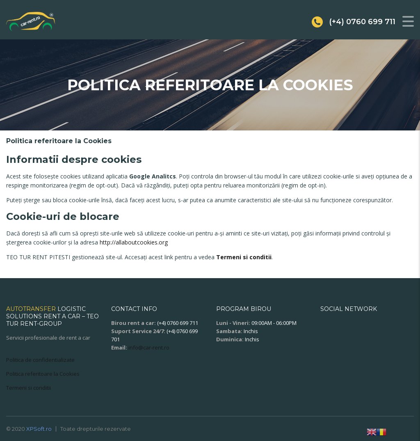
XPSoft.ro (39, 428)
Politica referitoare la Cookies (43, 373)
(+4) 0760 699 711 (177, 323)
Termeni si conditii (244, 257)
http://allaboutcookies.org (134, 242)
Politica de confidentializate (40, 359)
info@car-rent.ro (148, 347)
